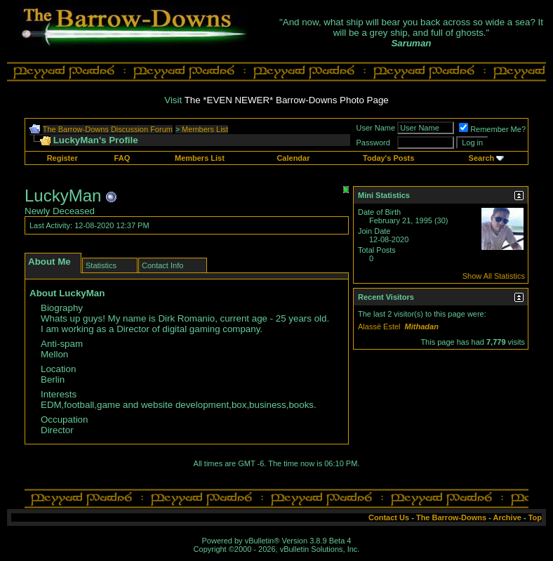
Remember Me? (492, 129)
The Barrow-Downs (451, 517)
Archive (507, 517)
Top (535, 517)
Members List (205, 129)
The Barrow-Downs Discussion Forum (108, 129)
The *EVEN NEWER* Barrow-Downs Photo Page (287, 100)
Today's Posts (388, 158)
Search (482, 158)
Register (62, 158)
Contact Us (388, 517)
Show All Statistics (493, 276)
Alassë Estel (379, 326)
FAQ (122, 158)
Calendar (292, 158)
